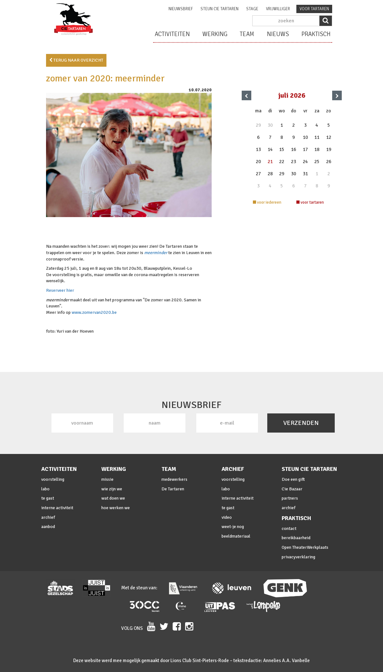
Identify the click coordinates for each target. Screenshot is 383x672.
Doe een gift (293, 479)
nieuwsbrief (180, 8)
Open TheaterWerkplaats (305, 547)
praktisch (316, 34)
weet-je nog (233, 526)
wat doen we (113, 498)
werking (214, 34)
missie (107, 479)
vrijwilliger (278, 8)
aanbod (48, 526)
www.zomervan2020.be (94, 312)
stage (252, 8)
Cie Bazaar (292, 489)
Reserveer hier (60, 290)
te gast (47, 498)
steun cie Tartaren (219, 8)
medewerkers (174, 479)
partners (290, 498)
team (247, 34)
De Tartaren (172, 489)
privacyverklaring (298, 557)
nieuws (278, 34)
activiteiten (172, 34)
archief (48, 517)
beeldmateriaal (236, 536)
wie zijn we (111, 489)
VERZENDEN (301, 423)
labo (45, 489)
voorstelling (52, 479)
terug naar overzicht (76, 60)
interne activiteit (57, 507)
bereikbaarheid (296, 537)
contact (289, 528)
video (227, 517)
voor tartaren (314, 8)
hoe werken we (115, 507)
